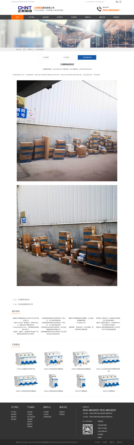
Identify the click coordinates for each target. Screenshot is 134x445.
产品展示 (74, 17)
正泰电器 (100, 434)
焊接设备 (29, 426)
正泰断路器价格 (23, 300)
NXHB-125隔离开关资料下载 (26, 369)
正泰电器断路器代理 (25, 304)
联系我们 (116, 17)
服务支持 (102, 17)
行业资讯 (66, 57)
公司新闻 (46, 57)
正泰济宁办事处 (102, 428)
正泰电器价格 (40, 49)
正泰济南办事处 (102, 425)
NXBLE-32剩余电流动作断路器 (53, 369)
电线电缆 (29, 419)
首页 (17, 17)
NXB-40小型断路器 (81, 391)
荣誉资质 (13, 414)
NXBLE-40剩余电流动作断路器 (53, 391)
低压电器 (46, 17)
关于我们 (32, 17)
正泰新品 (29, 414)
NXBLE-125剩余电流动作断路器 (26, 391)
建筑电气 (29, 424)
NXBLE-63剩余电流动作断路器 (81, 369)
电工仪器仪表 (31, 417)
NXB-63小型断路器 (109, 391)
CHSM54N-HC (81, 322)
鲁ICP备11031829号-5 (71, 442)
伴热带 (100, 437)
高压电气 (60, 17)
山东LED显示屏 (102, 431)
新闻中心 (88, 17)
